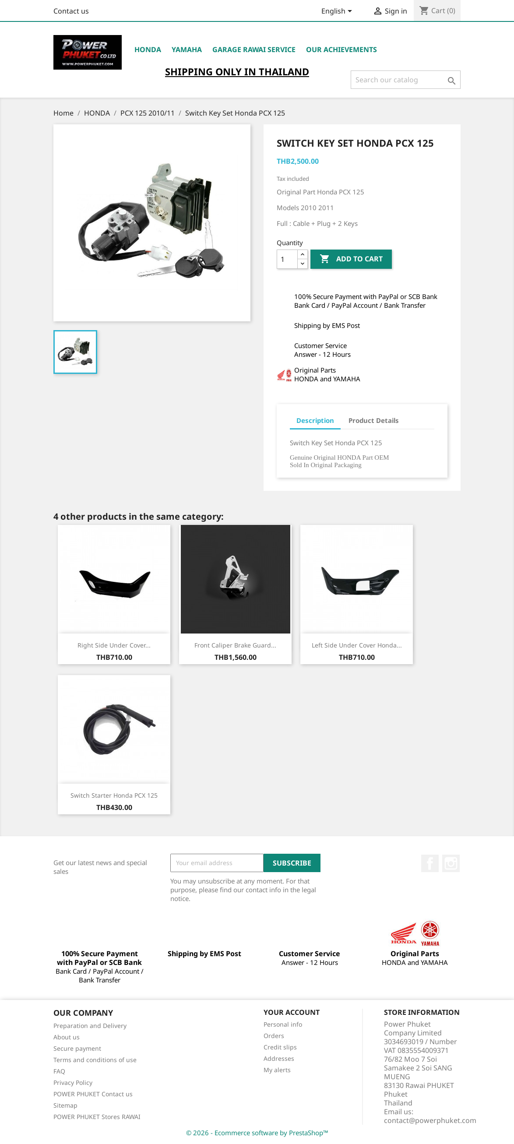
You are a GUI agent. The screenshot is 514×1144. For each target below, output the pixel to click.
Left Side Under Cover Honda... (357, 645)
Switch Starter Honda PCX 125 (114, 795)
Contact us (71, 11)
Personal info (283, 1024)
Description (315, 420)
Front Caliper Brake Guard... (235, 645)
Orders (274, 1035)
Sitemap (65, 1105)
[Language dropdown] (338, 12)
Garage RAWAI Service (254, 49)
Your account (292, 1012)
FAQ (59, 1071)
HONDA (147, 49)
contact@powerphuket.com (430, 1120)
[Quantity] (287, 259)
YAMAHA (187, 49)
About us (66, 1037)
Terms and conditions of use (95, 1060)
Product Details (374, 420)
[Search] (406, 79)
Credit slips (280, 1047)
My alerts (277, 1070)
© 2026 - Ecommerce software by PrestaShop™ (257, 1132)
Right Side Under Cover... (114, 645)
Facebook (430, 863)
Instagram (451, 863)
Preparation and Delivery (90, 1025)
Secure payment (77, 1048)
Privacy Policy (72, 1082)
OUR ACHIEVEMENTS (341, 49)
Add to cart (351, 259)
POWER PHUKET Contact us (93, 1094)
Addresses (279, 1058)
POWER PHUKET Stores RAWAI (97, 1116)
